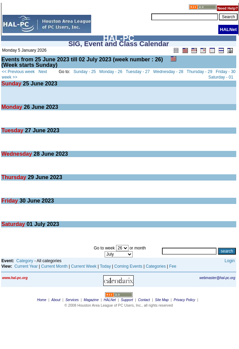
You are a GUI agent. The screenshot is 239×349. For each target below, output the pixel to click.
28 (37, 154)
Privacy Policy (184, 300)
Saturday (14, 224)
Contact (144, 300)
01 (30, 224)
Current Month (54, 266)
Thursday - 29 (199, 71)
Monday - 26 (111, 71)
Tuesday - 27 (138, 71)
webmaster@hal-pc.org (217, 278)
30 (22, 201)
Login (229, 260)
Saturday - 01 (220, 77)
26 (27, 107)
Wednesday (17, 154)
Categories (156, 266)
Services (71, 300)
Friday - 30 (226, 71)
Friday (10, 201)
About (55, 300)
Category (24, 260)
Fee (172, 266)
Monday (12, 107)
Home (41, 300)
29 (31, 177)
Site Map (162, 300)
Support (127, 300)
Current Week (84, 266)
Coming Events (128, 266)
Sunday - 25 (85, 71)
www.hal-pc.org (15, 278)
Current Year (26, 266)
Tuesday (13, 130)
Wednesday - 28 (168, 71)
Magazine (91, 300)
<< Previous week (18, 71)
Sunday (12, 83)
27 (28, 130)
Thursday (14, 177)
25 (26, 83)
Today (105, 266)
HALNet (110, 300)
